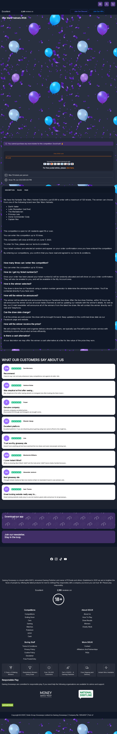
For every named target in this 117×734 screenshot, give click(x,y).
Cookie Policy (29, 652)
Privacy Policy (29, 649)
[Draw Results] (49, 667)
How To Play (87, 617)
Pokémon (29, 630)
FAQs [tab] (26, 190)
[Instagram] (56, 559)
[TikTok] (60, 559)
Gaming (30, 624)
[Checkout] (113, 4)
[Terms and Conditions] (87, 667)
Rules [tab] (19, 190)
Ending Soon (30, 617)
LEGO (30, 633)
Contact (87, 646)
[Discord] (79, 11)
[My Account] (106, 4)
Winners (87, 624)
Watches (30, 627)
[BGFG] (68, 667)
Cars (29, 620)
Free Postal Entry (29, 659)
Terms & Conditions (29, 646)
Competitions (30, 614)
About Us (87, 614)
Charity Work (87, 627)
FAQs (87, 652)
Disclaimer (30, 656)
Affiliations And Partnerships (87, 649)
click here (70, 168)
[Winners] (11, 667)
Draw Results (87, 620)
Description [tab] (10, 190)
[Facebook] (96, 11)
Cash (30, 636)
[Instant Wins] (106, 667)
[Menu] (100, 4)
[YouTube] (65, 559)
